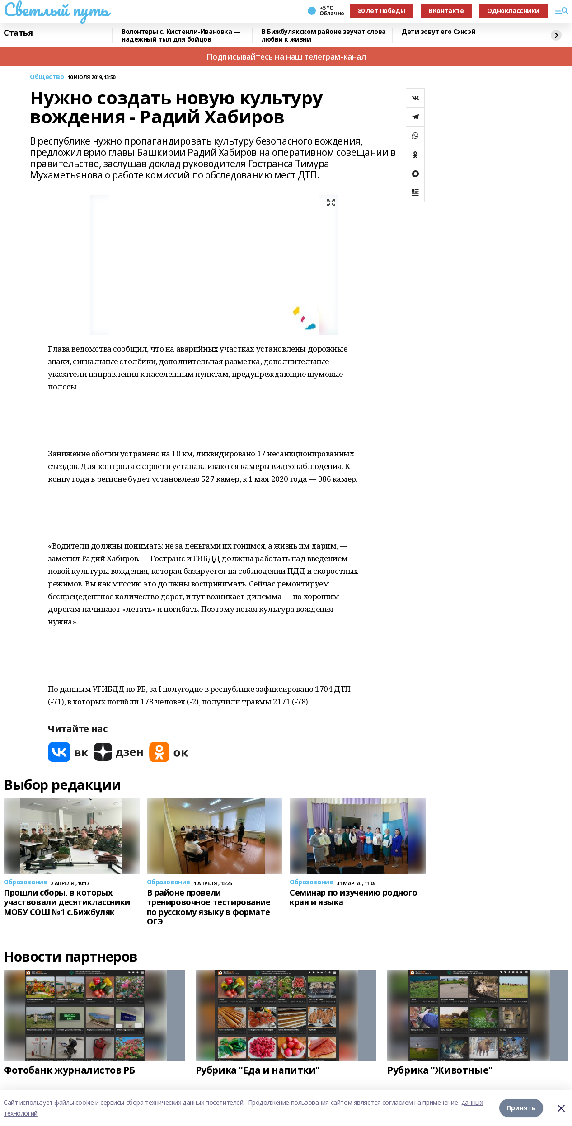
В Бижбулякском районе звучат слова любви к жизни (324, 35)
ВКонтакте (446, 10)
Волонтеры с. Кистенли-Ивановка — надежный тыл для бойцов (181, 35)
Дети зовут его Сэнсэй (438, 32)
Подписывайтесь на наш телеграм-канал (286, 56)
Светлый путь (56, 9)
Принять (521, 1107)
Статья (18, 33)
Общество (47, 77)
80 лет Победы (382, 10)
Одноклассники (513, 10)
